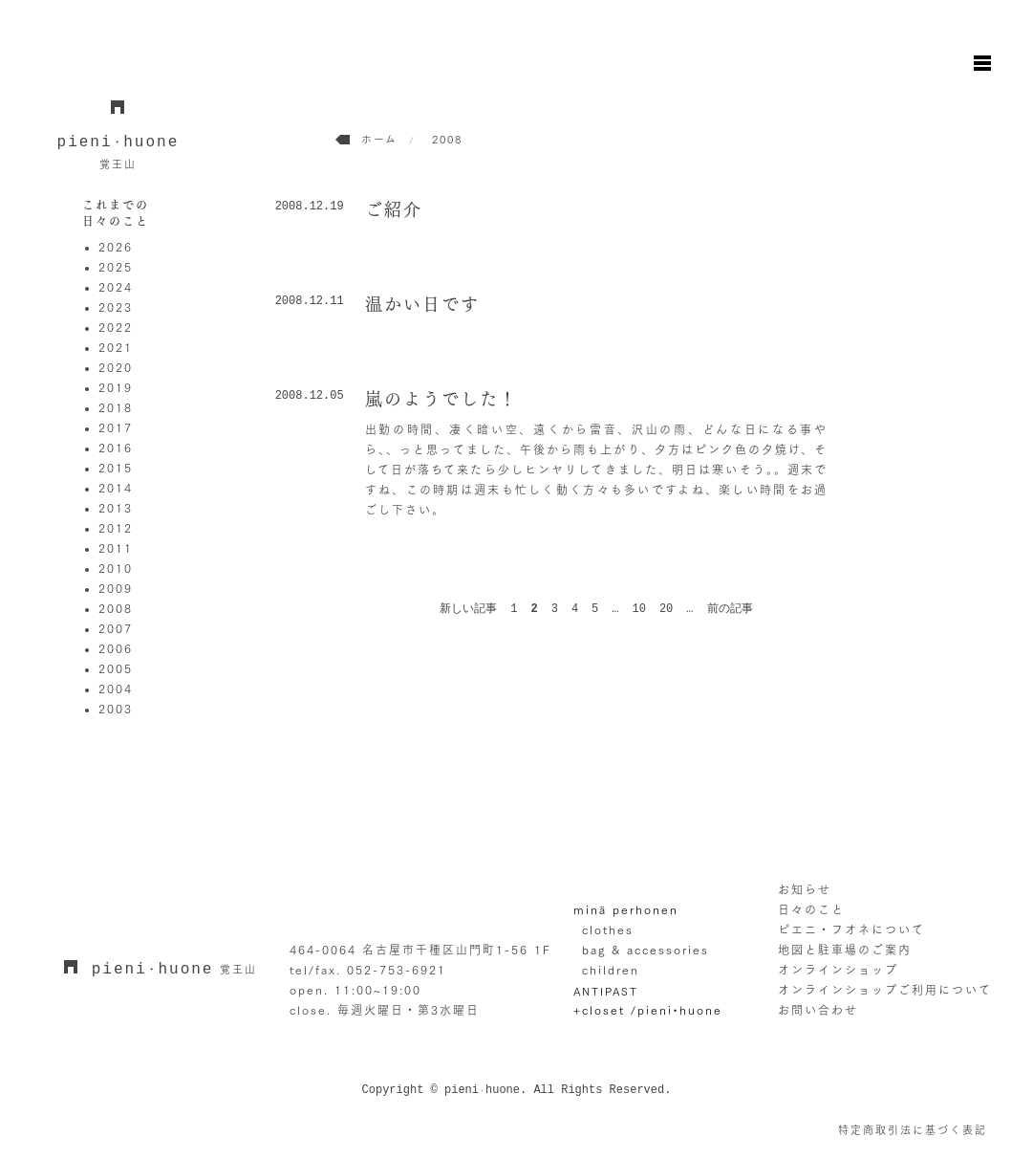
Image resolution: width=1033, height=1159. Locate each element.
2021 (115, 347)
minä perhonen (625, 909)
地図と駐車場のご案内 (845, 949)
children (610, 969)
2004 (115, 688)
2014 (115, 487)
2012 (115, 528)
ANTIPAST (605, 991)
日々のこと (811, 909)
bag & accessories (645, 949)
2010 (115, 568)
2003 (115, 708)
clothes (608, 929)
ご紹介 (393, 209)
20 (666, 609)
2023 (115, 307)
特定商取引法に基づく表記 (912, 1130)
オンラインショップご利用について (885, 989)
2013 (115, 508)
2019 (115, 387)
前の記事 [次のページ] (730, 609)
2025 (115, 267)
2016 (115, 447)
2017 (115, 427)
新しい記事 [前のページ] (468, 609)
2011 (115, 548)
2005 (115, 668)
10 (639, 609)
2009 (115, 588)
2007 (115, 628)
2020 (115, 367)
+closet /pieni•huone (647, 1010)
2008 (115, 608)
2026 (115, 246)
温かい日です (422, 304)
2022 (115, 327)
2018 (115, 407)
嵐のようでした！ (441, 398)
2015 (115, 467)
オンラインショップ (838, 969)
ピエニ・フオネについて (851, 929)
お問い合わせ (818, 1010)
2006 (115, 648)
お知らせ (804, 889)
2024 (115, 287)
